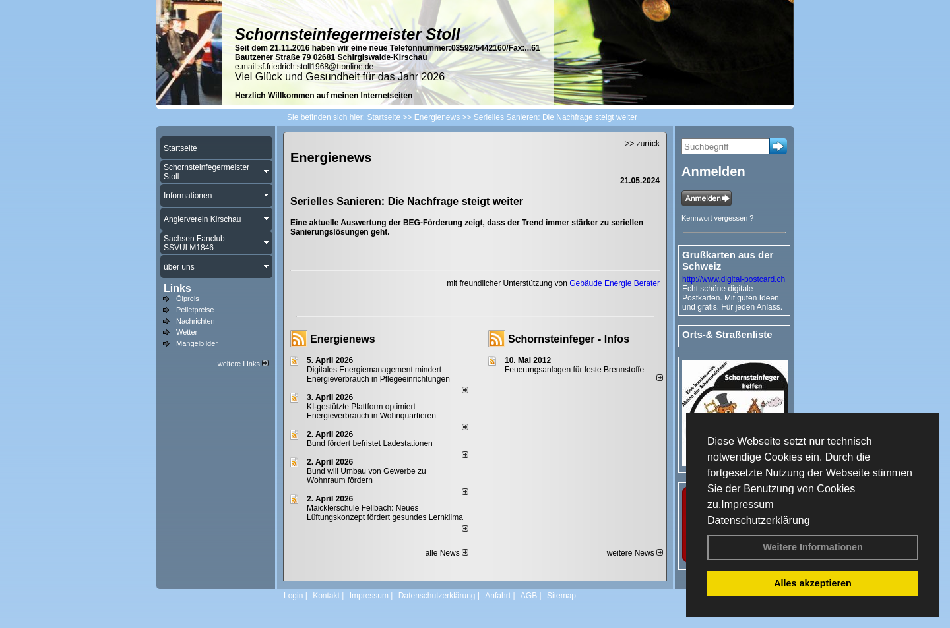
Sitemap (561, 595)
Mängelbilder (197, 343)
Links (177, 288)
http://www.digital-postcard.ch (733, 279)
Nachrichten (195, 321)
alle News (447, 552)
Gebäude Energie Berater (614, 283)
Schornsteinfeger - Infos (568, 339)
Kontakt (326, 595)
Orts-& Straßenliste (727, 334)
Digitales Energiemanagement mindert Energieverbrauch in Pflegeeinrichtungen (378, 374)
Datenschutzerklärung (758, 520)
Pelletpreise (195, 310)
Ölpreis (187, 298)
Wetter (186, 332)
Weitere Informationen (813, 547)
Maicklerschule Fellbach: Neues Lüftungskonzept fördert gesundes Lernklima (385, 512)
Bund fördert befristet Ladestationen (370, 443)
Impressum (747, 504)
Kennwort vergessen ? (717, 218)
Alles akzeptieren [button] (813, 583)
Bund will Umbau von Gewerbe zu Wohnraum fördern (366, 476)
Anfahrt (498, 595)
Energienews (342, 339)
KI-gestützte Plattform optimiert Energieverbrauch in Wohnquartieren (371, 411)
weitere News (635, 552)
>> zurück (642, 143)
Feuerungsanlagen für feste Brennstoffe (574, 369)
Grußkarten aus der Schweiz (727, 260)
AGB (529, 595)
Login (293, 595)
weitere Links (243, 364)
